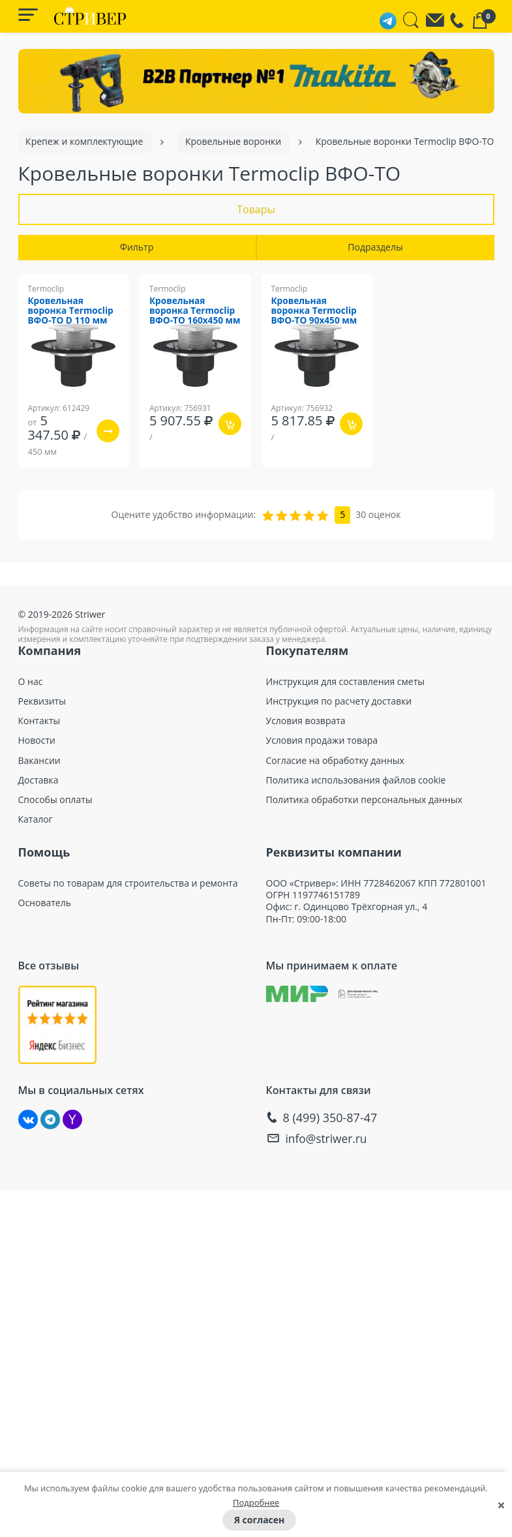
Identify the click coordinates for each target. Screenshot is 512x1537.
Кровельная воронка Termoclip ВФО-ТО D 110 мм (73, 312)
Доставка (38, 780)
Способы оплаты (55, 800)
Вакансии (39, 761)
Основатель (44, 903)
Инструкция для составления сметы (345, 682)
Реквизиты (42, 701)
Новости (36, 741)
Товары (256, 209)
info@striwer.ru (328, 1138)
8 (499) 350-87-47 (330, 1117)
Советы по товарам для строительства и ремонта (128, 883)
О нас (30, 682)
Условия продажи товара (322, 741)
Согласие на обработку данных (335, 761)
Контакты (39, 721)
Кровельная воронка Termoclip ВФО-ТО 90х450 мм (316, 312)
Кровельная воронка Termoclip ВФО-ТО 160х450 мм (194, 317)
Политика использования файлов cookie (356, 780)
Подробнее (256, 1502)
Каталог (35, 819)
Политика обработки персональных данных (364, 800)
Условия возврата (306, 721)
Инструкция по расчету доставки (339, 701)
